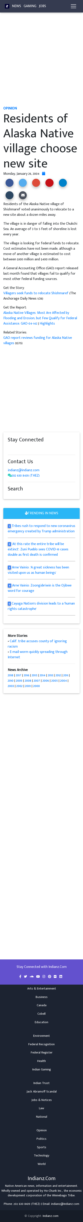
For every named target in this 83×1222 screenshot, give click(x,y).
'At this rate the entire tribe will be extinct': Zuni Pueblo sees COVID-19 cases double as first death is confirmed (38, 549)
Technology (41, 1155)
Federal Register (41, 1052)
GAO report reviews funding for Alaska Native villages (37, 340)
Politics (41, 1139)
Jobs (42, 6)
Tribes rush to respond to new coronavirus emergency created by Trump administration (41, 528)
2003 (11, 686)
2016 (26, 675)
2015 (34, 675)
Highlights (47, 324)
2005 (54, 681)
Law (41, 1108)
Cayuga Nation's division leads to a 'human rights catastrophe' (41, 606)
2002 (19, 686)
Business (42, 997)
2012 (58, 675)
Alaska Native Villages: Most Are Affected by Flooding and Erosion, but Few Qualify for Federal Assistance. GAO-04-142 (40, 318)
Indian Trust (41, 1083)
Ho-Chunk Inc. (53, 1190)
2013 (50, 675)
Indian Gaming (41, 1069)
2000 (36, 686)
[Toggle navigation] (73, 6)
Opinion (42, 1130)
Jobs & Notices (41, 1100)
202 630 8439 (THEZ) (26, 476)
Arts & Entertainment (41, 988)
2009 (19, 681)
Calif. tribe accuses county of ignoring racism (37, 644)
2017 (18, 675)
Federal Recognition (41, 1044)
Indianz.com (50, 1216)
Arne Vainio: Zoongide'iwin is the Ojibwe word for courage (39, 588)
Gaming (30, 6)
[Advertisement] (41, 61)
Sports (41, 1147)
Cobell (41, 1013)
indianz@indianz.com (23, 470)
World (42, 1164)
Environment (41, 1036)
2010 (11, 681)
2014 (42, 675)
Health (41, 1061)
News (16, 6)
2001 (28, 686)
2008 (28, 681)
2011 (65, 675)
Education (41, 1022)
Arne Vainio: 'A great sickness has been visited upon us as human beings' (38, 570)
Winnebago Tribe (63, 1195)
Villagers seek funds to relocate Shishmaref (36, 293)
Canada (41, 1005)
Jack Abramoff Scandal (42, 1091)
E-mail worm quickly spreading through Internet (38, 654)
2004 (63, 681)
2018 (10, 675)
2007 (37, 681)
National (41, 1116)
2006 (45, 681)
